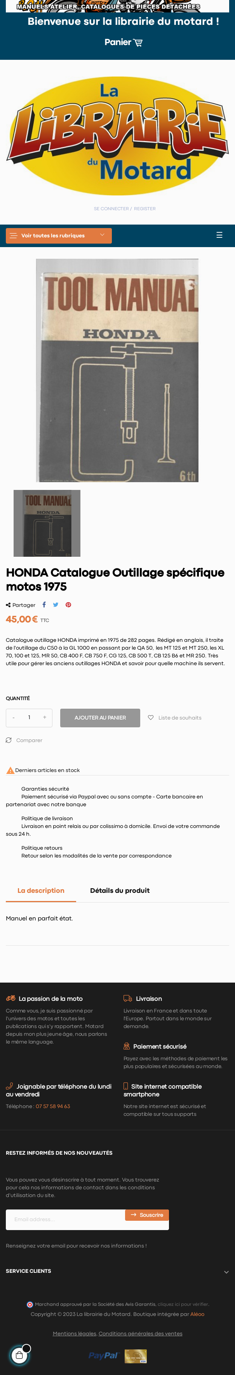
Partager (44, 605)
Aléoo (197, 1314)
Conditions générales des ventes (141, 1333)
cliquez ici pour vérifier (183, 1304)
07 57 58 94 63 (53, 1106)
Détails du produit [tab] (120, 891)
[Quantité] (29, 718)
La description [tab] (40, 891)
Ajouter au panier (100, 718)
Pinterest (68, 605)
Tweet (56, 605)
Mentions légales (74, 1333)
